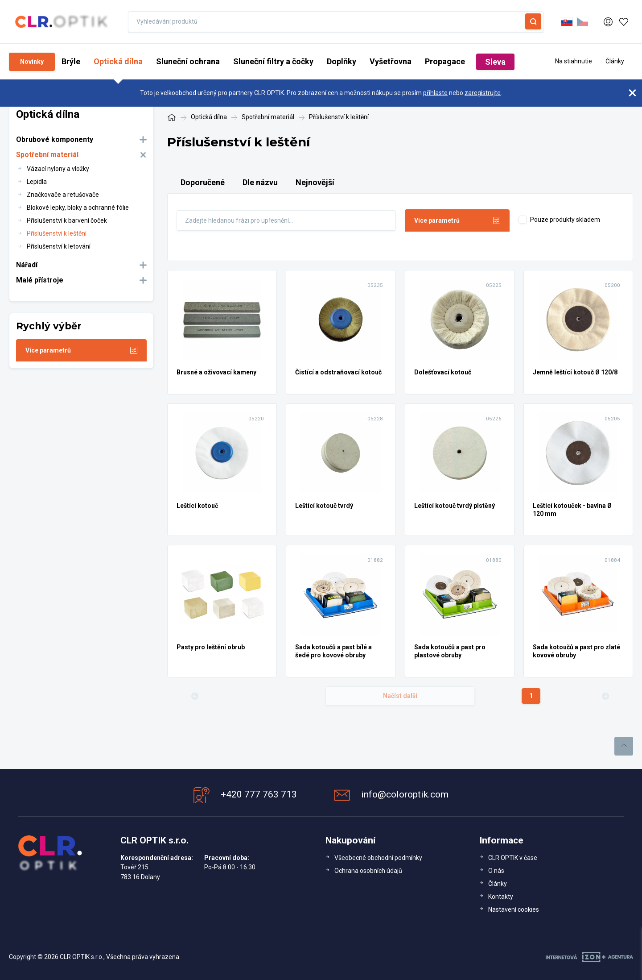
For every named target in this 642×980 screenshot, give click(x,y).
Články (614, 61)
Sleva (495, 61)
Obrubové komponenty (54, 139)
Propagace (445, 61)
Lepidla (37, 181)
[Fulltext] (286, 220)
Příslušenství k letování (59, 246)
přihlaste (435, 92)
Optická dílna (118, 61)
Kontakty (500, 896)
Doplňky (341, 61)
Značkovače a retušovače (63, 194)
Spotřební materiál (47, 154)
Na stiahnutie (573, 61)
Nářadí (26, 265)
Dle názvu (260, 182)
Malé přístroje (39, 280)
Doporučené (203, 182)
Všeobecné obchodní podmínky (378, 857)
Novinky (32, 61)
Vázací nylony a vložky (58, 168)
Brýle (71, 61)
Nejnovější (315, 182)
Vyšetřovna (391, 61)
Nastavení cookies (513, 909)
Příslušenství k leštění (56, 233)
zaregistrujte (483, 92)
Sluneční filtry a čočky (273, 61)
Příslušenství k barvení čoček (67, 220)
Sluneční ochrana (188, 61)
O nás (496, 870)
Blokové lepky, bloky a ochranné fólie (78, 207)
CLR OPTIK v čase (512, 857)
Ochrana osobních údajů (368, 870)
